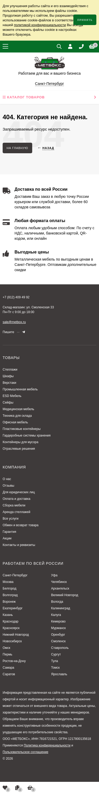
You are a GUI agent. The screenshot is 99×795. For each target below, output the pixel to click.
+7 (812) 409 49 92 (16, 297)
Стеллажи (10, 369)
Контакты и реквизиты (19, 545)
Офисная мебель (15, 422)
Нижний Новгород (16, 634)
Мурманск (58, 628)
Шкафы (8, 376)
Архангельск (60, 588)
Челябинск (59, 582)
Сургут (56, 654)
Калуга (56, 615)
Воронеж (9, 602)
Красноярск (11, 628)
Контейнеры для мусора (20, 442)
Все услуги (10, 518)
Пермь (7, 654)
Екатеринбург (13, 608)
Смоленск (58, 641)
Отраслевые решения (19, 449)
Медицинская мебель (18, 409)
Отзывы (8, 485)
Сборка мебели (14, 505)
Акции (7, 538)
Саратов (9, 674)
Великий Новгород (64, 595)
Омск (6, 648)
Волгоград (10, 595)
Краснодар (10, 621)
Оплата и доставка (16, 499)
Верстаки (9, 383)
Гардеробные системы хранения (26, 435)
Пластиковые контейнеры (22, 429)
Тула (54, 661)
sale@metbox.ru (14, 322)
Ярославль (59, 674)
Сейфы (8, 402)
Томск (55, 667)
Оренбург (58, 634)
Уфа (54, 575)
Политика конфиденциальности (47, 745)
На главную (17, 148)
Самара (8, 667)
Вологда (57, 602)
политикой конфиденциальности (40, 25)
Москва (8, 582)
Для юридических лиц (19, 492)
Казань (8, 615)
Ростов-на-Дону (14, 661)
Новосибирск (12, 641)
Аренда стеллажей (16, 512)
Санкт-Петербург (15, 575)
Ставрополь (60, 648)
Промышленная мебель (20, 389)
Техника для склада (17, 416)
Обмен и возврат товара (21, 525)
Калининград (60, 608)
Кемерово (58, 621)
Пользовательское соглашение (25, 752)
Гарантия (9, 532)
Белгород (9, 588)
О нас (7, 479)
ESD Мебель (12, 396)
